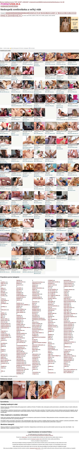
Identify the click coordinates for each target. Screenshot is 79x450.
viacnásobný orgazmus (28, 148)
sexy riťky (50, 306)
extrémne (3, 343)
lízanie (2, 92)
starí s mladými (51, 323)
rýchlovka (71, 134)
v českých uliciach (68, 293)
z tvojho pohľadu (61, 92)
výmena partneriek (68, 329)
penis (35, 13)
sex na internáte (51, 296)
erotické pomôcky (5, 340)
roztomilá (71, 190)
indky (2, 374)
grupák (2, 354)
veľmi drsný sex (67, 318)
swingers (50, 335)
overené (15, 15)
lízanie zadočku (20, 315)
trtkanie (49, 360)
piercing (34, 317)
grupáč (2, 353)
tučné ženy (50, 363)
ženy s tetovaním (68, 376)
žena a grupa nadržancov (17, 248)
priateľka (34, 344)
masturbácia (48, 149)
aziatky (2, 288)
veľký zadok (48, 190)
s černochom (35, 376)
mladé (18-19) (15, 79)
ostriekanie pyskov (36, 302)
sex (56, 13)
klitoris (18, 294)
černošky (3, 310)
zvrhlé (65, 370)
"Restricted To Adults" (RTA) (36, 442)
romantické (34, 359)
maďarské (18, 320)
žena (20, 15)
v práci (65, 296)
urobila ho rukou (67, 290)
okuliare (34, 290)
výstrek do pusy (67, 333)
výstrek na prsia (67, 339)
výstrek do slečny (68, 335)
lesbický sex (19, 306)
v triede (65, 299)
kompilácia (18, 296)
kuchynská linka (20, 300)
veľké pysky (66, 308)
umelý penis (51, 376)
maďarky (18, 319)
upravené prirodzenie (69, 285)
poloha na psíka (50, 13)
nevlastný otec (19, 374)
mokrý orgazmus (20, 344)
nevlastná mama (20, 365)
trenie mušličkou (52, 353)
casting (2, 302)
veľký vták (66, 314)
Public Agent (35, 353)
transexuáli (50, 351)
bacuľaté (3, 293)
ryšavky (34, 372)
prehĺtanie (34, 339)
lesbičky (18, 309)
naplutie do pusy (20, 358)
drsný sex (59, 79)
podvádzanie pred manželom (39, 323)
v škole (65, 297)
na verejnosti (19, 350)
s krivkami (37, 190)
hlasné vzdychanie (5, 363)
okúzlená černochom (28, 248)
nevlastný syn (60, 220)
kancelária (18, 293)
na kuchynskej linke (21, 349)
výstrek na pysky (68, 341)
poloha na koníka (15, 234)
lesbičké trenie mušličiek (22, 308)
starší (47, 176)
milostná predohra (20, 337)
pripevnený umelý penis (37, 348)
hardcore (3, 357)
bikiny (2, 294)
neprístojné (37, 220)
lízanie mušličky (20, 312)
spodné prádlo (51, 317)
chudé (51, 176)
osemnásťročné (9, 13)
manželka (18, 326)
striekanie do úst (52, 329)
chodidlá (3, 370)
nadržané (54, 78)
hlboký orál (3, 365)
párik (39, 13)
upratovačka (66, 284)
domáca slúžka (4, 322)
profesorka (34, 350)
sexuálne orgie (51, 302)
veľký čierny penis (68, 311)
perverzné (34, 315)
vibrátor (65, 321)
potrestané (34, 334)
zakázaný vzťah (67, 361)
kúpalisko (18, 302)
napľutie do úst (20, 359)
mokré (17, 343)
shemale (50, 308)
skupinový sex (51, 312)
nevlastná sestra (38, 92)
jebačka (18, 287)
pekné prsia (35, 309)
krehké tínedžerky (20, 299)
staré (49, 321)
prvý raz (34, 351)
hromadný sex (4, 366)
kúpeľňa (18, 303)
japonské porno (20, 285)
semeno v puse (51, 288)
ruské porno (35, 366)
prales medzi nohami (37, 336)
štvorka (15, 13)
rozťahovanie (37, 120)
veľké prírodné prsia (68, 303)
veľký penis (20, 13)
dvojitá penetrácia (5, 330)
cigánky (52, 106)
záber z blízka (67, 358)
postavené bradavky (37, 333)
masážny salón (19, 328)
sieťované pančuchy (52, 309)
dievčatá (3, 318)
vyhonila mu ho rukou (69, 326)
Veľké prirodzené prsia (69, 305)
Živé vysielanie (15, 6)
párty (33, 308)
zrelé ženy (66, 368)
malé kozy (18, 323)
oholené (25, 78)
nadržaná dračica (20, 352)
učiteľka (50, 370)
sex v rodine (51, 300)
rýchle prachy (35, 368)
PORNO (10, 4)
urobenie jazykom (68, 287)
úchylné (50, 373)
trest (49, 354)
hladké (2, 360)
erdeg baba (3, 334)
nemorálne (18, 361)
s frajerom (34, 377)
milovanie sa (19, 338)
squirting (50, 320)
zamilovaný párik (72, 164)
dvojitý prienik (4, 331)
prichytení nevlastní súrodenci (4, 150)
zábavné (66, 356)
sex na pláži (50, 297)
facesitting (3, 347)
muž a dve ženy (20, 346)
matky (17, 332)
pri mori (34, 343)
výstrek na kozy (67, 338)
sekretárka (50, 287)
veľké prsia (48, 78)
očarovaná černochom (37, 285)
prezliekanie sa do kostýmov (38, 340)
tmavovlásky (51, 350)
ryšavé (33, 371)
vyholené (66, 324)
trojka (64, 64)
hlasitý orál (3, 121)
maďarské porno (20, 322)
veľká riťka (66, 302)
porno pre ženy (35, 330)
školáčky (50, 338)
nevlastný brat (71, 106)
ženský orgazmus (61, 247)
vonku (47, 233)
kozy (7, 15)
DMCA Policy (24, 440)
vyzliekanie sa (67, 347)
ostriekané (44, 13)
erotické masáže (15, 136)
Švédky (2, 15)
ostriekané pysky (36, 300)
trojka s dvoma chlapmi (53, 359)
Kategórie (3, 6)
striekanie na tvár (52, 330)
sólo (49, 315)
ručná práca (35, 365)
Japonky (18, 284)
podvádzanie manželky (37, 321)
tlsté (49, 348)
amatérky (19, 176)
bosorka (2, 297)
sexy (36, 134)
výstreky (66, 344)
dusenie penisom (5, 327)
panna (33, 306)
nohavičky (18, 377)
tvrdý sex (50, 366)
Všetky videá (8, 6)
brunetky (18, 92)
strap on (50, 327)
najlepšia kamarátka (21, 356)
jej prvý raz (19, 288)
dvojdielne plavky (5, 328)
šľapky (49, 339)
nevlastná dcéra (20, 364)
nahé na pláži (19, 355)
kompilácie (18, 297)
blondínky (31, 13)
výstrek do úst (67, 336)
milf (17, 335)
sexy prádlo (50, 305)
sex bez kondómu (52, 293)
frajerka (2, 350)
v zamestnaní (67, 300)
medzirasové (19, 334)
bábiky (2, 291)
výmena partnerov (68, 330)
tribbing (50, 356)
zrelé (65, 367)
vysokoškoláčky (67, 332)
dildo (2, 319)
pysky (2, 134)
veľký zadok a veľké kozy (69, 317)
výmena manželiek (68, 327)
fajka (2, 348)
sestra (47, 64)
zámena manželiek (68, 362)
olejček (33, 293)
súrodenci (50, 333)
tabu (49, 345)
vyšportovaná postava (69, 345)
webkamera (66, 350)
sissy (49, 311)
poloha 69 (34, 325)
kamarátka (19, 106)
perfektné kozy (35, 312)
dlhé (2, 321)
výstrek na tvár (60, 78)
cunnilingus (3, 307)
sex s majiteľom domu (53, 299)
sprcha (49, 318)
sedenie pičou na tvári (53, 285)
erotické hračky (4, 337)
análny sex (17, 120)
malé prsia (18, 325)
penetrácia (34, 311)
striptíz (49, 332)
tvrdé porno (74, 78)
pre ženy (67, 13)
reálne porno (26, 176)
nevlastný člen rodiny (5, 220)
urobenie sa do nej (68, 288)
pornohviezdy (73, 13)
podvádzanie (37, 65)
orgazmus (31, 162)
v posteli (66, 294)
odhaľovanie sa (35, 287)
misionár (14, 92)
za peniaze (66, 355)
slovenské (50, 314)
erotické (2, 336)
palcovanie (34, 305)
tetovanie (37, 64)
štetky (49, 341)
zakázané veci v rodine (69, 359)
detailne (2, 316)
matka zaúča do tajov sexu (22, 331)
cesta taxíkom (4, 304)
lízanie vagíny (19, 314)
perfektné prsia (35, 314)
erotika (2, 342)
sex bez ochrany (52, 294)
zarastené (11, 15)
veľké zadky (66, 309)
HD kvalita (53, 134)
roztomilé (75, 64)
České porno (4, 313)
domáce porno (62, 13)
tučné (49, 362)
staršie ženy (51, 326)
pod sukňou (35, 318)
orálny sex (25, 13)
